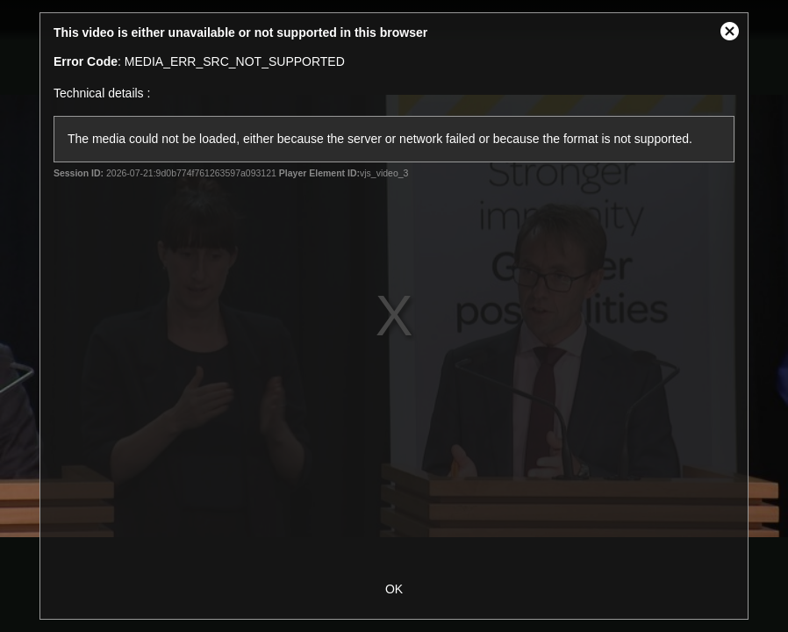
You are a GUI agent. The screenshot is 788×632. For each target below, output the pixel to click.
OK (394, 589)
